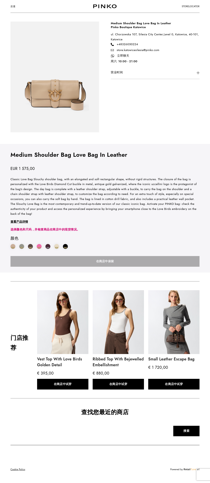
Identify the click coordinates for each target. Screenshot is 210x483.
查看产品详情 (19, 222)
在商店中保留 (105, 261)
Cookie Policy (17, 469)
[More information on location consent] (155, 73)
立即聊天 (120, 55)
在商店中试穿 (63, 384)
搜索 (186, 431)
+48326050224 (124, 44)
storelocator (191, 6)
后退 (12, 6)
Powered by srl (185, 469)
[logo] (105, 6)
